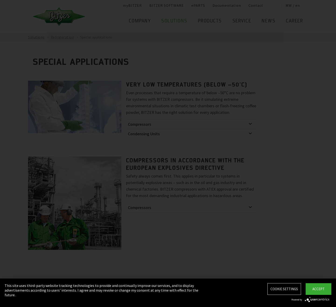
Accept (318, 289)
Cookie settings (284, 289)
